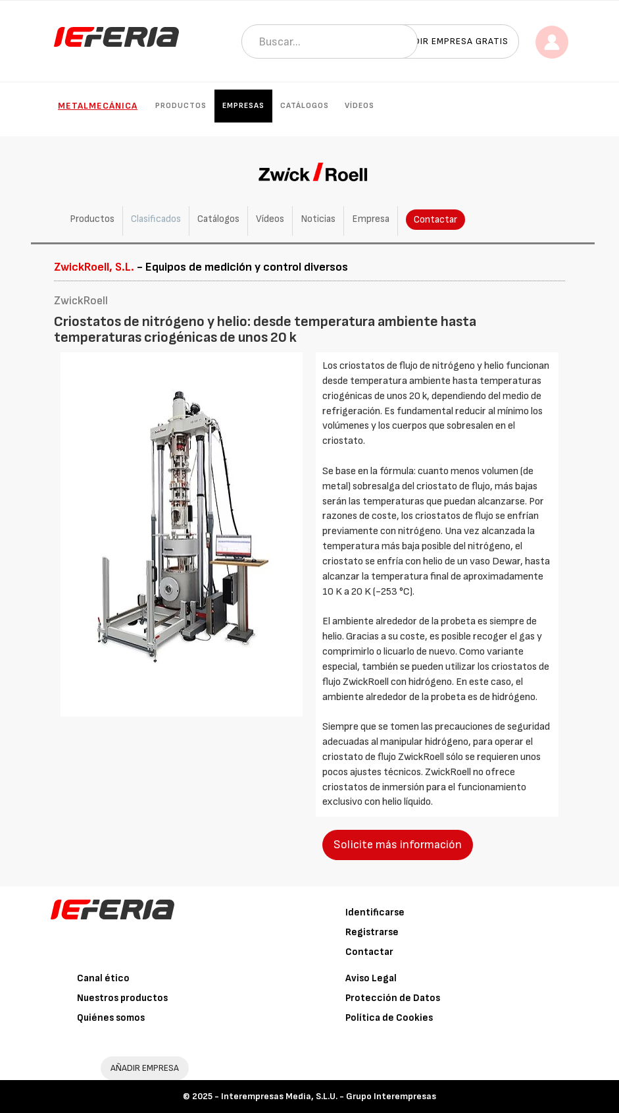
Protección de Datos (392, 998)
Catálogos (304, 106)
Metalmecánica (97, 105)
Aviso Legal (371, 978)
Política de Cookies (389, 1018)
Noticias (318, 219)
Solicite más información (398, 845)
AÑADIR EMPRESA (145, 1067)
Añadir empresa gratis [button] (451, 41)
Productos (181, 106)
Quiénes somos (111, 1018)
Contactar (435, 219)
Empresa (370, 219)
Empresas (243, 106)
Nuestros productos (122, 998)
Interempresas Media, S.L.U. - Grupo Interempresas (328, 1096)
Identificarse (375, 912)
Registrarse (372, 932)
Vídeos (359, 106)
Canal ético (103, 978)
